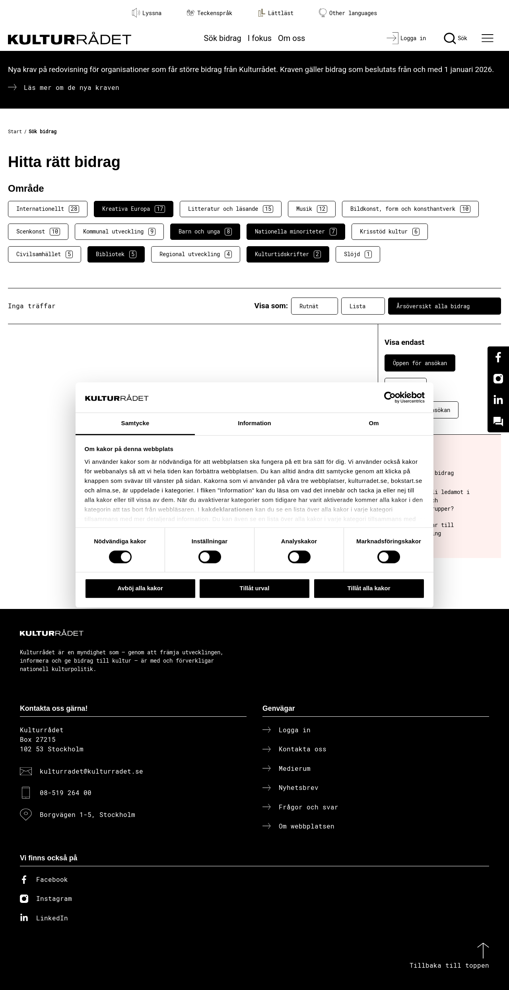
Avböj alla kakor (140, 588)
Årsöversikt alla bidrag (444, 306)
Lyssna (146, 13)
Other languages (348, 13)
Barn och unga (205, 231)
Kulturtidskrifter (288, 254)
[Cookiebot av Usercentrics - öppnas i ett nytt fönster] (390, 397)
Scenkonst (38, 231)
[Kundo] (498, 421)
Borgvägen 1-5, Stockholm (87, 814)
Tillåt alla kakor (368, 588)
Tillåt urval (255, 588)
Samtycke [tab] (135, 423)
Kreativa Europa (133, 209)
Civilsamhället (44, 254)
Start (15, 131)
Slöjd (358, 254)
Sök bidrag (222, 38)
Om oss (291, 38)
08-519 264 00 (65, 792)
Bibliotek (116, 254)
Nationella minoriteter (296, 231)
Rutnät (314, 306)
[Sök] (455, 38)
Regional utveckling (195, 254)
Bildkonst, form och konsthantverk (410, 209)
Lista (363, 306)
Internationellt (47, 209)
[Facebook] (498, 357)
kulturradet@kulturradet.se (91, 771)
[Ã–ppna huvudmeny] (489, 38)
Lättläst (275, 13)
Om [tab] (374, 423)
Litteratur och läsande (230, 209)
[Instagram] (498, 378)
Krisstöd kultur (390, 231)
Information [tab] (254, 423)
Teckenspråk (209, 13)
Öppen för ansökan (420, 363)
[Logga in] (406, 38)
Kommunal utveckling (119, 231)
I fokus (260, 38)
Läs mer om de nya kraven (71, 87)
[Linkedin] (498, 400)
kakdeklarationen (228, 509)
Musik (311, 209)
